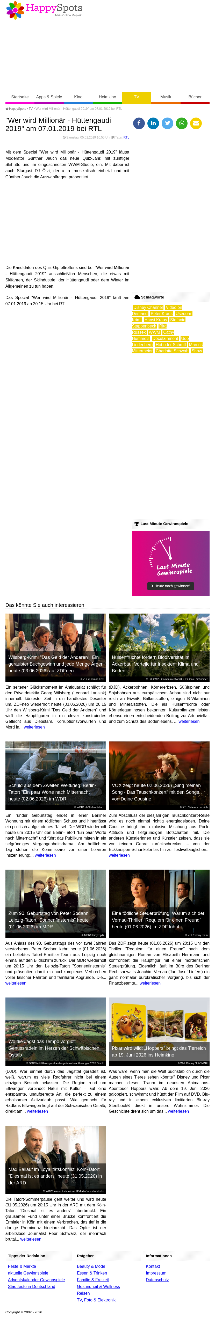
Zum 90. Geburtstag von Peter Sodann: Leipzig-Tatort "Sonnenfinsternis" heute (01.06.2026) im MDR (49, 920)
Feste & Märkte (22, 1266)
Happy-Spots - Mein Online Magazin (44, 10)
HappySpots (15, 109)
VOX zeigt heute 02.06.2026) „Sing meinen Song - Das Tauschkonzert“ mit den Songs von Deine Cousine (156, 792)
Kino (78, 97)
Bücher (195, 97)
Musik (165, 97)
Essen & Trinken (92, 1273)
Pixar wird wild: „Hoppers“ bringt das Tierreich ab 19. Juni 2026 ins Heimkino (159, 1052)
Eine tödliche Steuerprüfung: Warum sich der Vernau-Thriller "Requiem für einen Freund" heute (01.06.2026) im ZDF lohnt (158, 920)
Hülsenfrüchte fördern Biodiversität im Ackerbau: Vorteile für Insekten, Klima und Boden (155, 664)
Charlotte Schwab (172, 351)
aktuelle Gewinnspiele (28, 1273)
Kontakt (153, 1266)
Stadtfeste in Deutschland (31, 1286)
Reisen (83, 1293)
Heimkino (107, 97)
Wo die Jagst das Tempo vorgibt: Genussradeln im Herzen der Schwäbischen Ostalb (53, 1048)
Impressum (156, 1273)
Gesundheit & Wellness (98, 1286)
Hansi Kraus (156, 320)
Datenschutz (157, 1280)
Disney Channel (148, 307)
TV (136, 97)
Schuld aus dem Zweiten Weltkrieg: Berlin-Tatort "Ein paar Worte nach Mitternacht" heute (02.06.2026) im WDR (52, 792)
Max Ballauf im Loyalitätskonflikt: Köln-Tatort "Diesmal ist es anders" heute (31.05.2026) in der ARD (55, 1176)
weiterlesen (34, 727)
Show (197, 351)
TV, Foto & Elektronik (96, 1300)
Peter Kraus (162, 313)
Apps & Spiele (49, 97)
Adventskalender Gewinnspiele (36, 1280)
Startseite (20, 97)
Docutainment (165, 338)
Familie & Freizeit (93, 1280)
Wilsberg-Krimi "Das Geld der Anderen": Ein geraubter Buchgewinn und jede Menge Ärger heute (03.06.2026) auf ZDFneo (55, 664)
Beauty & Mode (91, 1266)
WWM (154, 332)
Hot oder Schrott (171, 345)
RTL (126, 137)
